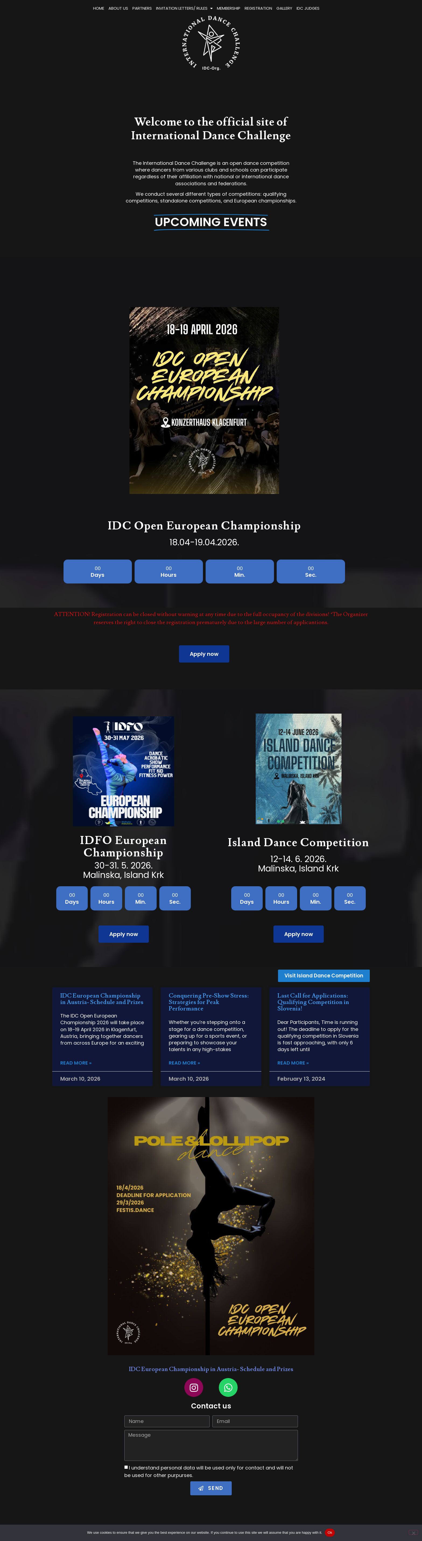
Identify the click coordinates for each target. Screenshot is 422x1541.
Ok (330, 1533)
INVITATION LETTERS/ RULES (239, 8)
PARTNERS (197, 8)
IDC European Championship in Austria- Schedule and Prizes (101, 997)
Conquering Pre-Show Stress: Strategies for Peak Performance (209, 1000)
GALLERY (339, 8)
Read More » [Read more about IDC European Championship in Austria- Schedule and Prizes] (76, 1062)
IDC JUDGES (362, 8)
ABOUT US (173, 8)
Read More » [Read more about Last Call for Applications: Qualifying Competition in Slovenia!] (293, 1062)
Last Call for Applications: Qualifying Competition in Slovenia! (313, 1000)
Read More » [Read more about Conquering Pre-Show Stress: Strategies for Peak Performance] (184, 1062)
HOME (153, 8)
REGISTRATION (313, 8)
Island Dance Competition (298, 842)
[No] (413, 1532)
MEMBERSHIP (283, 8)
